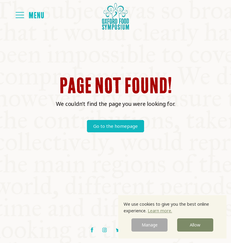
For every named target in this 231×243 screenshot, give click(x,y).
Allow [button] (195, 225)
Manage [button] (150, 225)
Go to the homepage (115, 126)
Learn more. (160, 211)
